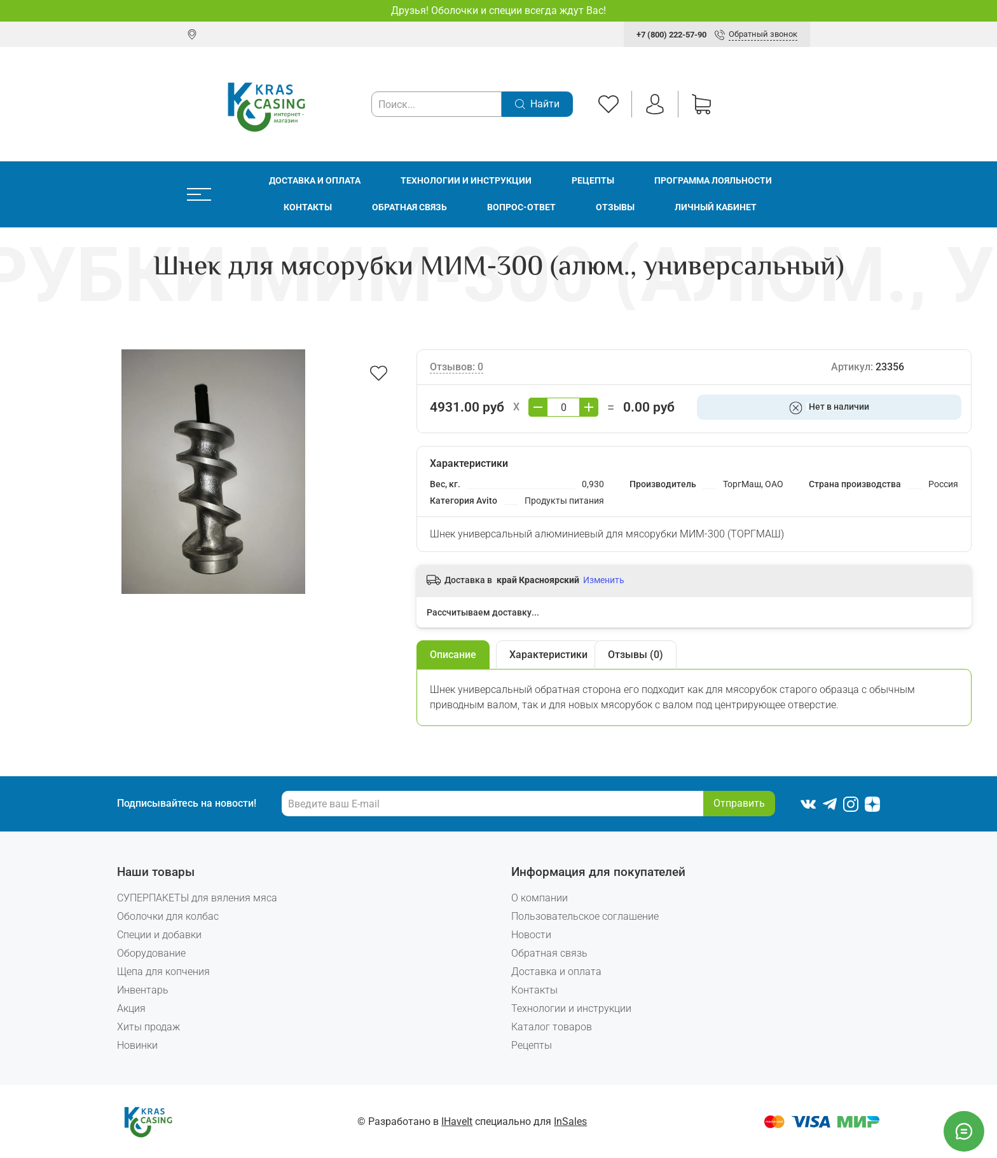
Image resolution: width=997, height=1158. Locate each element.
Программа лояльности (713, 180)
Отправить (739, 803)
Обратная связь (409, 207)
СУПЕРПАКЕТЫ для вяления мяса (197, 898)
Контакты (308, 207)
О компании (539, 898)
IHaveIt (456, 1121)
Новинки (137, 1045)
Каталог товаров (551, 1027)
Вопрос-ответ (521, 207)
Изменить (603, 580)
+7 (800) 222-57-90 (671, 34)
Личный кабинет (716, 207)
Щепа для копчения (163, 972)
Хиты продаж (148, 1027)
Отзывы (615, 207)
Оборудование (151, 953)
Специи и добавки (159, 935)
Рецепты (593, 180)
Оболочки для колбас (168, 916)
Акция (131, 1008)
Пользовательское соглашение (585, 916)
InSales (570, 1121)
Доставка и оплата (315, 180)
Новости (531, 935)
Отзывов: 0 (456, 367)
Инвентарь (142, 990)
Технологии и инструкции (466, 180)
